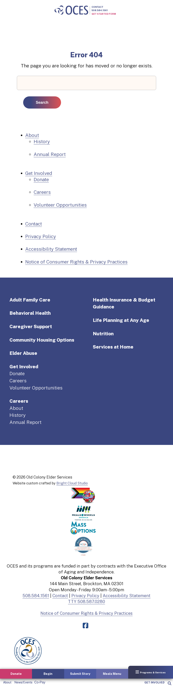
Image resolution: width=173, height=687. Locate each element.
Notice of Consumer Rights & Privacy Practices (76, 262)
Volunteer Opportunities (60, 205)
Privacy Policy (40, 236)
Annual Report (50, 154)
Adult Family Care (29, 300)
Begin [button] (48, 673)
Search (42, 102)
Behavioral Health (30, 313)
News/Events (23, 682)
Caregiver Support (30, 326)
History (42, 141)
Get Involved (154, 682)
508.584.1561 (100, 10)
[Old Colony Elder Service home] (71, 10)
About (7, 682)
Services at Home (113, 347)
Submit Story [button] (80, 673)
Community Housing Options (41, 340)
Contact (97, 7)
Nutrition (103, 333)
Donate (41, 179)
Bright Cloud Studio (72, 483)
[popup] (169, 683)
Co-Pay (39, 682)
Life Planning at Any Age (121, 320)
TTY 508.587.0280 (86, 601)
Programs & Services (151, 672)
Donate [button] (16, 673)
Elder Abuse (23, 353)
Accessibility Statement (51, 249)
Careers (42, 192)
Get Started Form (104, 14)
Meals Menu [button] (112, 673)
